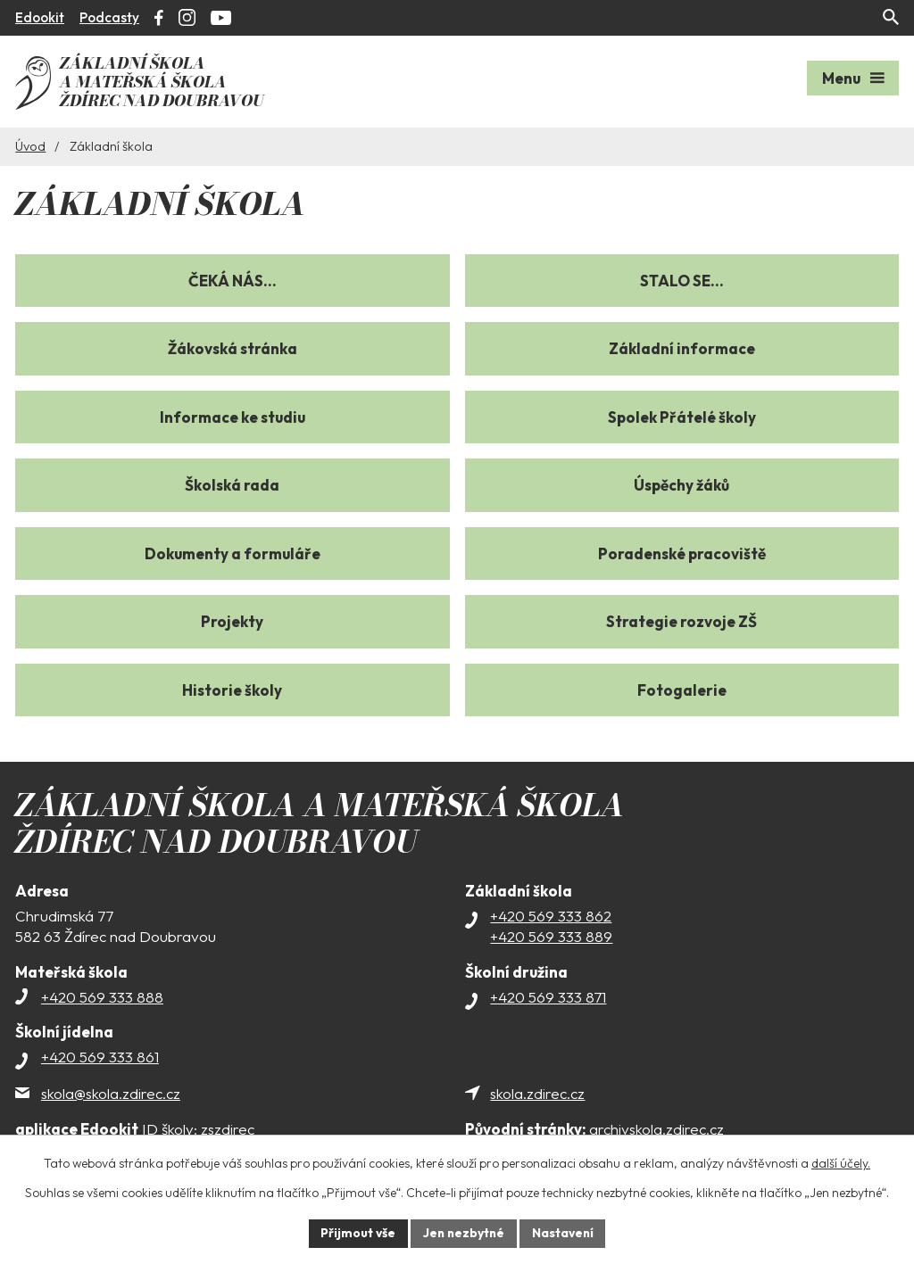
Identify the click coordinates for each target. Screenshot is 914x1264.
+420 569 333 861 (100, 1054)
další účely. (840, 1163)
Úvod (30, 144)
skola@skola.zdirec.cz (110, 1090)
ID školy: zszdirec (134, 1127)
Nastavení (564, 1233)
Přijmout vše (356, 1233)
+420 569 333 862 (550, 913)
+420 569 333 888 (102, 994)
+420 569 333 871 (548, 994)
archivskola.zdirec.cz (594, 1127)
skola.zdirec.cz (537, 1090)
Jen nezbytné (463, 1233)
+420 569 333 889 (551, 934)
